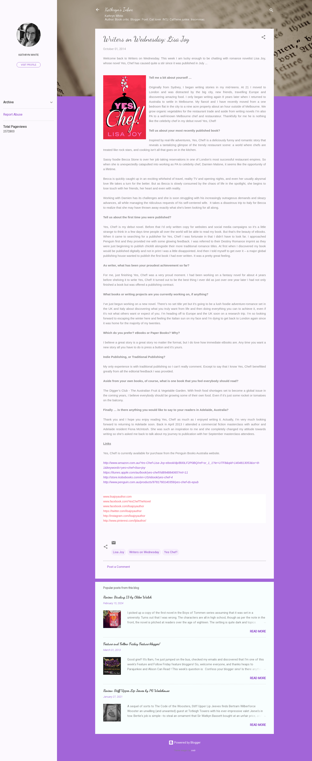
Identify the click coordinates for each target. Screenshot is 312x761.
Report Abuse (12, 114)
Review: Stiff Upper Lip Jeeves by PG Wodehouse (136, 690)
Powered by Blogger (185, 742)
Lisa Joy (118, 552)
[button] (263, 38)
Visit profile (28, 64)
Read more (258, 631)
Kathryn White (28, 54)
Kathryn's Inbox (119, 9)
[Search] (271, 11)
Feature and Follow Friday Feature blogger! (131, 644)
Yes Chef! (170, 552)
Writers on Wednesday (144, 552)
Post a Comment (118, 567)
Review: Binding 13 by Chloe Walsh (127, 597)
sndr (193, 750)
